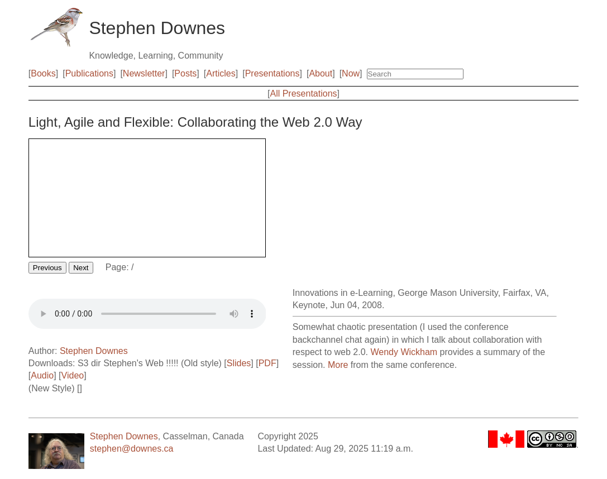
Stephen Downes (94, 351)
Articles (220, 73)
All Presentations (303, 93)
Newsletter (144, 73)
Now (351, 73)
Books (43, 73)
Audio (42, 375)
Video (72, 375)
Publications (89, 73)
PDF (267, 363)
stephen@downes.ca (132, 448)
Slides (239, 363)
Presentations (272, 73)
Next (80, 268)
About (320, 73)
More (338, 365)
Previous (47, 268)
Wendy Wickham (403, 352)
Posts (185, 73)
